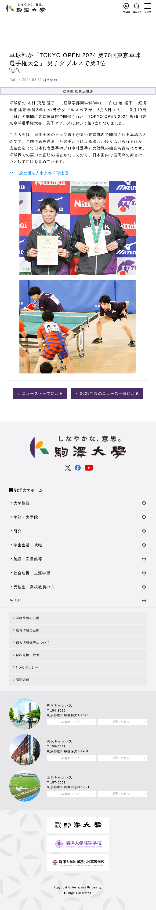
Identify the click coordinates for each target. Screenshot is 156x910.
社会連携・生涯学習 (32, 573)
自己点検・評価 (28, 655)
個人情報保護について (33, 642)
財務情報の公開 (28, 618)
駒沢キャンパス (59, 705)
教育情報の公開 (28, 630)
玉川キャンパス (59, 777)
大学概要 (22, 503)
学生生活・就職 (28, 545)
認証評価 (22, 680)
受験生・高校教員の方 (34, 587)
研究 (18, 531)
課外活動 (50, 80)
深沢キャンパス (59, 741)
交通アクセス (120, 722)
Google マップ (70, 722)
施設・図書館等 (28, 559)
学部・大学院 (26, 517)
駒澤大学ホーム (28, 490)
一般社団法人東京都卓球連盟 (42, 173)
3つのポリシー (27, 667)
